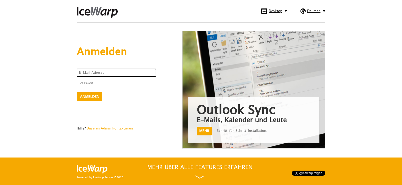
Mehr (204, 131)
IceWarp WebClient (97, 12)
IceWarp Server (103, 177)
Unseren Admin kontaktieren (110, 128)
